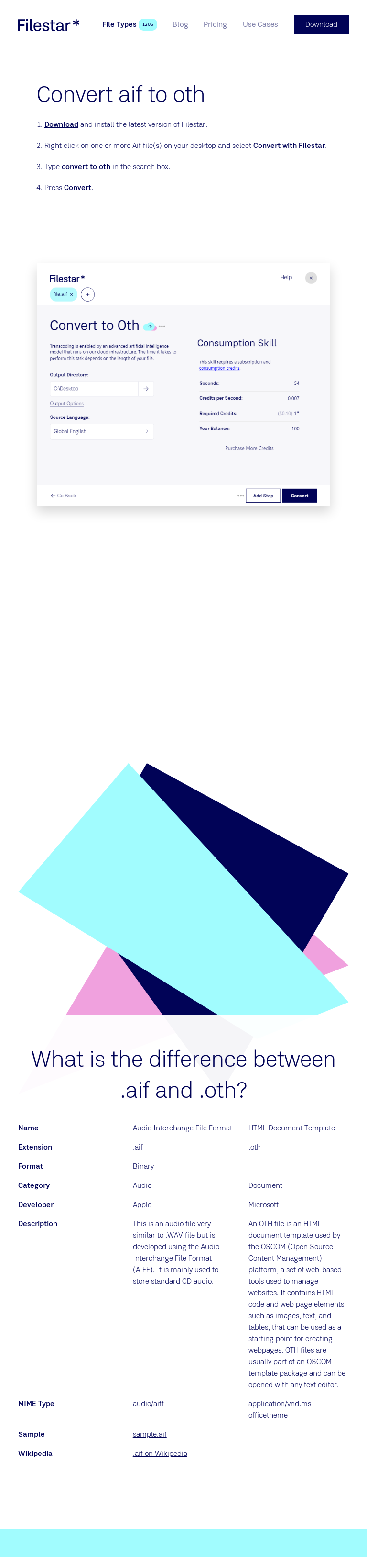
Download (61, 125)
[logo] (48, 25)
